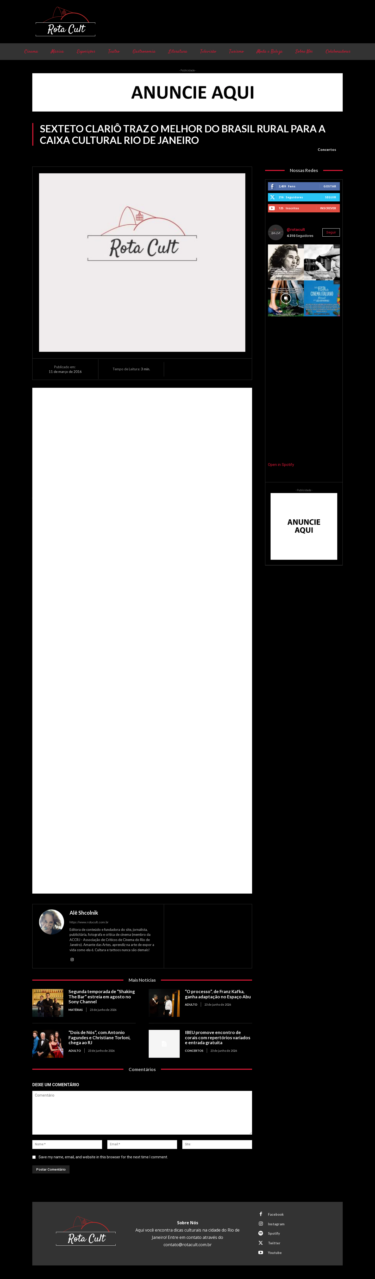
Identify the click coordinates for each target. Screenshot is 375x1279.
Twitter (274, 1243)
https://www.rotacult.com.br (89, 922)
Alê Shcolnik (84, 912)
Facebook (276, 1214)
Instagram (276, 1224)
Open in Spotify (281, 464)
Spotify (274, 1234)
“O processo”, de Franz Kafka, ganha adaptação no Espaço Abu (218, 994)
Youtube (275, 1253)
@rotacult (296, 229)
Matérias (75, 1009)
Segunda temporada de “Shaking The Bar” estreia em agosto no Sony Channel (101, 996)
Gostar (329, 186)
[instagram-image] (286, 262)
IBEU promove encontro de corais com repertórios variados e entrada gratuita (217, 1037)
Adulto (191, 1004)
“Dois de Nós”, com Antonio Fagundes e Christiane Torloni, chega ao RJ (99, 1037)
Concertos (327, 149)
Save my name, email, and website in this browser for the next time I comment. (103, 1157)
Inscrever (328, 208)
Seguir (330, 197)
